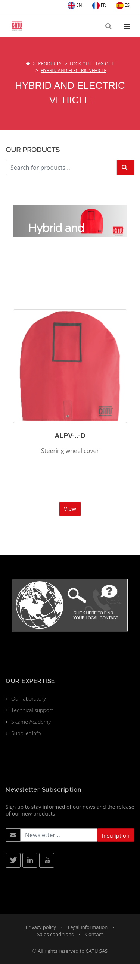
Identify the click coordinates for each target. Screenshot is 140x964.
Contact (94, 934)
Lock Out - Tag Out (92, 63)
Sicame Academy (31, 721)
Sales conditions (55, 934)
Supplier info (26, 733)
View (70, 508)
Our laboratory (28, 698)
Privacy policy (40, 927)
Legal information (88, 927)
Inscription (116, 835)
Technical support (32, 710)
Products (49, 63)
